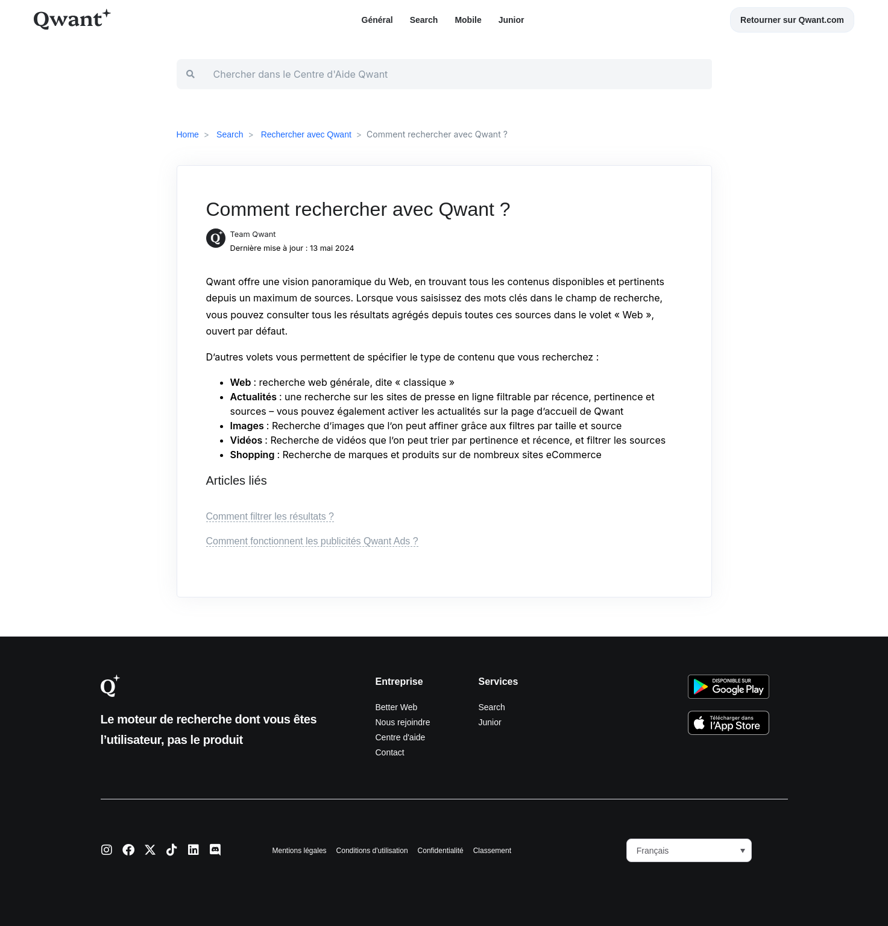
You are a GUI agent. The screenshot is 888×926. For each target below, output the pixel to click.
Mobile (468, 20)
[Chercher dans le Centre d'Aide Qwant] (458, 74)
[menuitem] (689, 850)
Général (377, 20)
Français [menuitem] (653, 850)
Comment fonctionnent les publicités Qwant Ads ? (312, 541)
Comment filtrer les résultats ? (270, 516)
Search (424, 20)
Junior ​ (513, 20)
